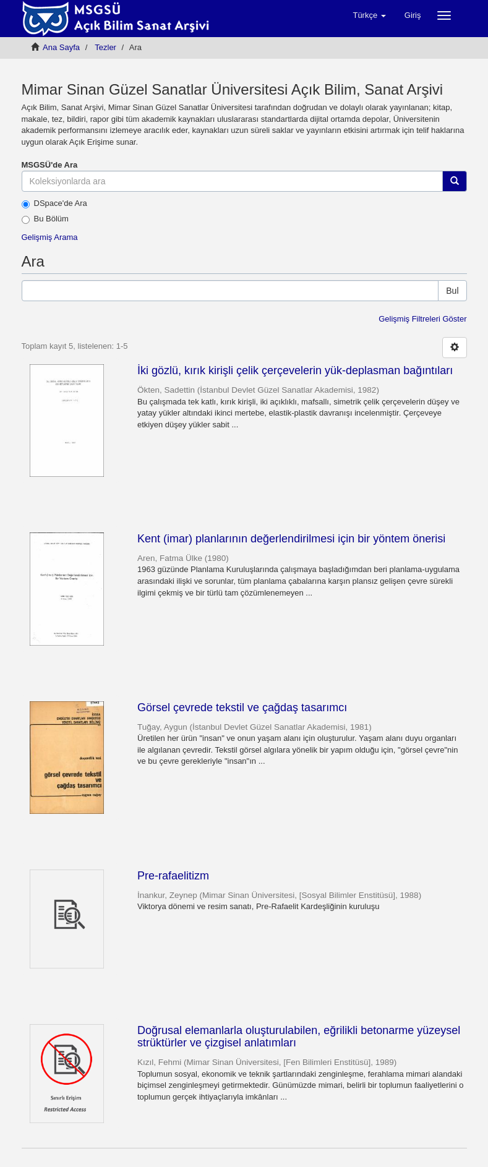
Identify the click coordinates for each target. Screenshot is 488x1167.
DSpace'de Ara (54, 203)
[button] (369, 15)
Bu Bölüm (45, 219)
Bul (452, 291)
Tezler (105, 47)
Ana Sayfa (61, 47)
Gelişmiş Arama (50, 237)
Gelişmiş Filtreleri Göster (422, 318)
